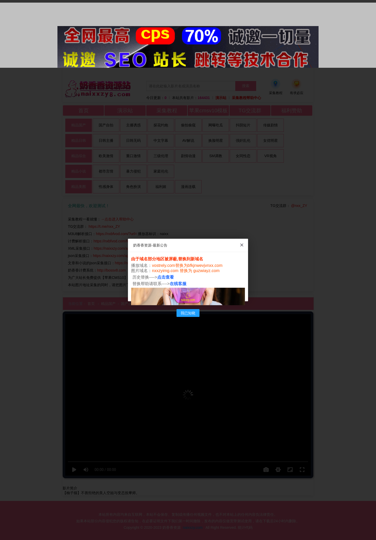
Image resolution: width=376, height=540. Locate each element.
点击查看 (165, 277)
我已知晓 (188, 313)
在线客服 (178, 283)
